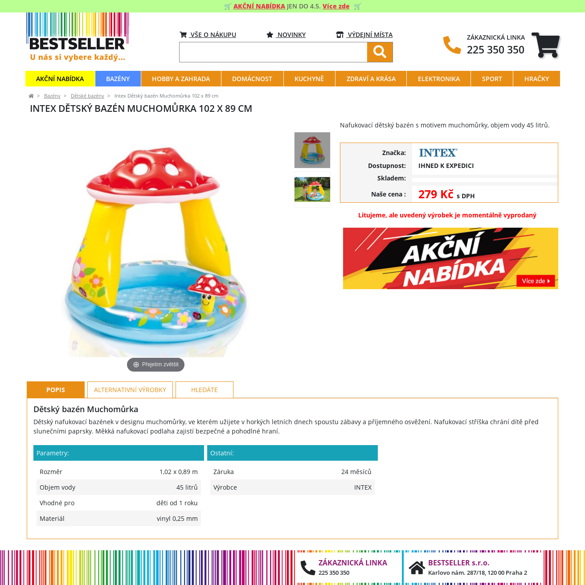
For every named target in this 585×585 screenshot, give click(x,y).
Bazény (52, 96)
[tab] (545, 44)
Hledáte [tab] (204, 389)
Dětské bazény (87, 96)
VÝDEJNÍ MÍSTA (364, 34)
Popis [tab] (55, 389)
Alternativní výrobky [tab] (130, 389)
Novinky (286, 34)
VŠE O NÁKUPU (208, 34)
